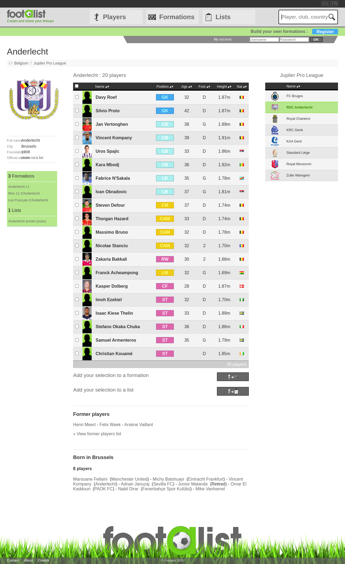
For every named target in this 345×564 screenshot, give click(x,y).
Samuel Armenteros (116, 340)
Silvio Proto (108, 110)
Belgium (21, 63)
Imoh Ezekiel (109, 299)
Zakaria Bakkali (111, 259)
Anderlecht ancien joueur (27, 221)
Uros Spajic (107, 151)
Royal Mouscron (299, 164)
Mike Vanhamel (210, 489)
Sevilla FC (163, 484)
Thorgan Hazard (112, 218)
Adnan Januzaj (135, 484)
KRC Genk (295, 130)
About (28, 560)
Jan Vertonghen (112, 124)
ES (325, 3)
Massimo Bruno (112, 232)
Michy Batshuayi (168, 479)
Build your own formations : (294, 31)
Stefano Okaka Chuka (118, 326)
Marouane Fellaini (90, 479)
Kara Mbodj (107, 164)
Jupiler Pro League (50, 63)
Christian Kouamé (114, 353)
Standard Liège (298, 153)
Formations (177, 17)
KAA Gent (294, 141)
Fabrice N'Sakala (113, 178)
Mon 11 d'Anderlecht (24, 193)
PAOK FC (103, 489)
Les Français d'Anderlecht (28, 200)
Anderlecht (105, 484)
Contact (13, 560)
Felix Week (110, 424)
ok (316, 40)
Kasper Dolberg (112, 286)
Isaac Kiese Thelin (114, 313)
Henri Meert (84, 424)
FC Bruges (295, 96)
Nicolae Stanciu (112, 245)
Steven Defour (110, 205)
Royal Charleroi (298, 119)
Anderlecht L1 (18, 187)
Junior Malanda (193, 484)
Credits (43, 560)
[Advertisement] (32, 308)
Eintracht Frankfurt (205, 479)
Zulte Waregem (298, 175)
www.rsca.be (32, 157)
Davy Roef (106, 97)
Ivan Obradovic (111, 191)
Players (114, 17)
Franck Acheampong (117, 272)
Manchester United (129, 479)
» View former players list (97, 434)
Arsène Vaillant (138, 424)
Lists (223, 17)
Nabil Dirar (128, 489)
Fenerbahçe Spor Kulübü (166, 489)
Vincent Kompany (114, 137)
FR (334, 3)
